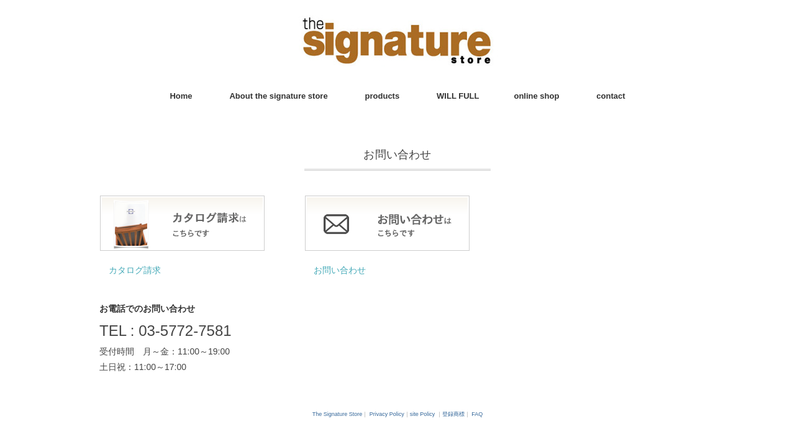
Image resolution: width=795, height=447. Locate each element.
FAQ (477, 414)
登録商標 (453, 414)
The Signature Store (337, 414)
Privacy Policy (387, 414)
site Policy (422, 414)
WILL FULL (458, 96)
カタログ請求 (135, 270)
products (382, 96)
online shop (536, 96)
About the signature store (278, 96)
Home (181, 96)
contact (610, 96)
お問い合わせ (340, 270)
